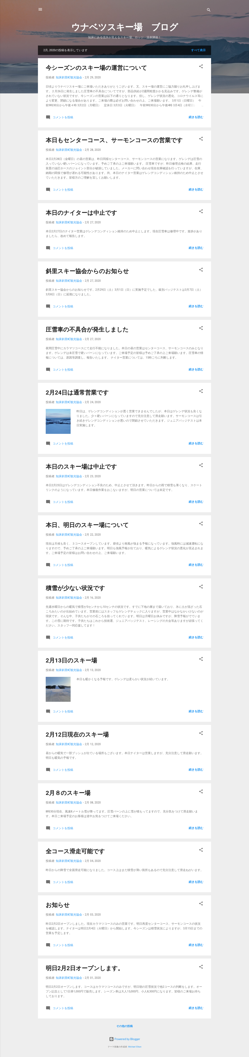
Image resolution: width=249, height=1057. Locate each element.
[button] (201, 67)
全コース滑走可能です (75, 851)
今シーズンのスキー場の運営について (96, 67)
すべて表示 (198, 50)
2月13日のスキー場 (71, 660)
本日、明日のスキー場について (87, 525)
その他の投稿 (124, 1026)
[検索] (208, 11)
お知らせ (58, 905)
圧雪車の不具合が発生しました (87, 329)
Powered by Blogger (124, 1039)
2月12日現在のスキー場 (77, 734)
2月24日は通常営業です (77, 392)
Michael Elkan (134, 1047)
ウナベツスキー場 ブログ (124, 27)
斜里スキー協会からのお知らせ (87, 271)
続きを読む (196, 117)
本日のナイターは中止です (81, 212)
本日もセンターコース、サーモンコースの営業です (114, 140)
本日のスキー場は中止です (81, 466)
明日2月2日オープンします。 (85, 968)
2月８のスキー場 (68, 792)
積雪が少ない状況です (75, 588)
